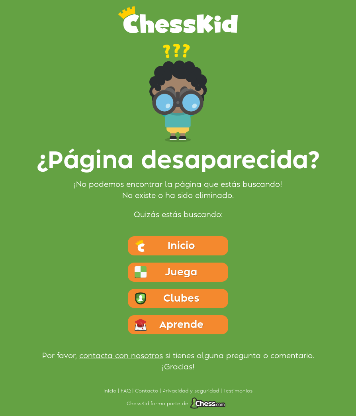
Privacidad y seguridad (191, 391)
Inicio (111, 391)
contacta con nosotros (121, 355)
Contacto (147, 391)
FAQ (126, 391)
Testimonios (237, 391)
